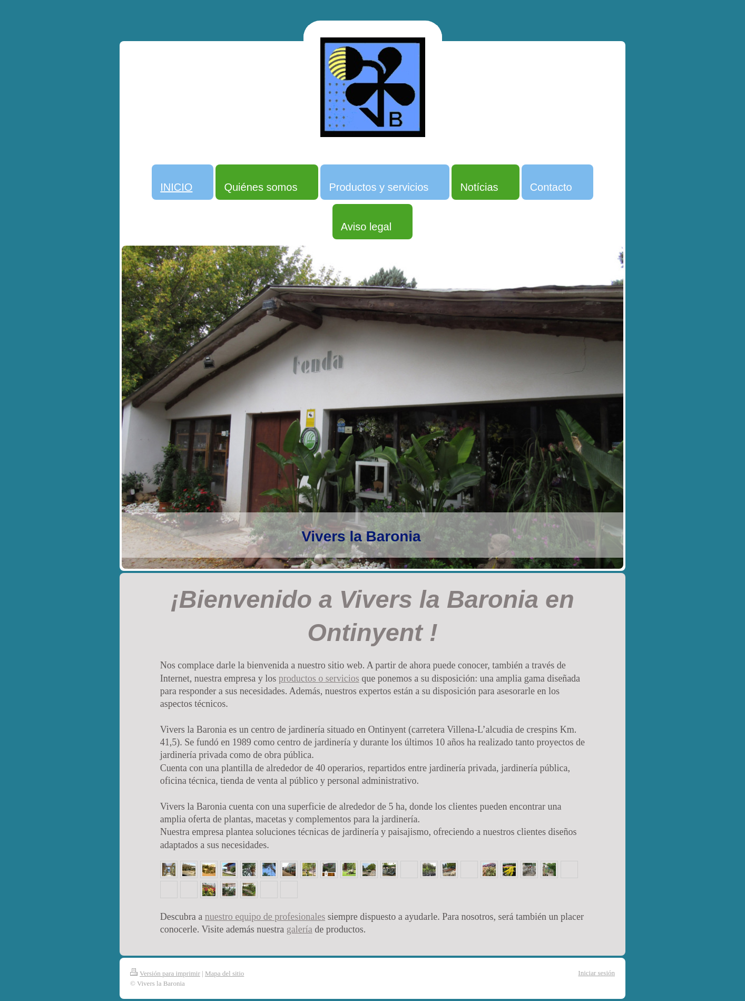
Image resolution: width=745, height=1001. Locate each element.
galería (299, 929)
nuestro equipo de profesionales (265, 916)
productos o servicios (319, 678)
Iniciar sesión (596, 973)
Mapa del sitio (224, 973)
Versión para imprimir (165, 973)
